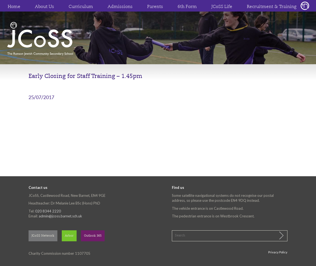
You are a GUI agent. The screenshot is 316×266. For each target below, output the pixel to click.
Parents (155, 7)
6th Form (187, 7)
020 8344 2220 (48, 211)
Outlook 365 (93, 235)
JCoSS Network (43, 235)
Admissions (120, 7)
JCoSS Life (221, 7)
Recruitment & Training (272, 7)
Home (14, 7)
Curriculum (81, 7)
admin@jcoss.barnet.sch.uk (60, 216)
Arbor (69, 235)
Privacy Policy (277, 252)
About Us (44, 7)
